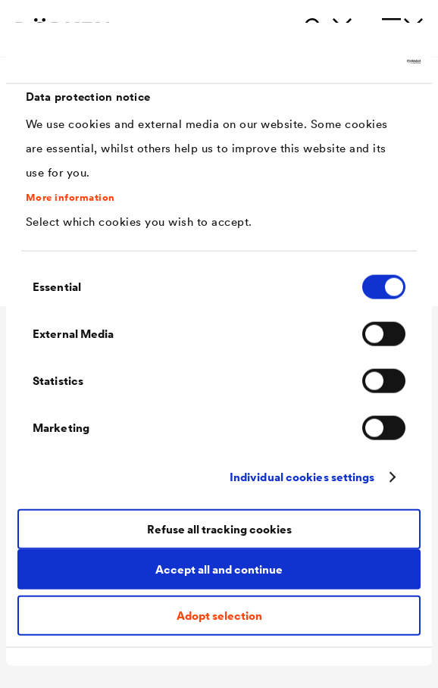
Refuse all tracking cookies (219, 529)
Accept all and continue (219, 569)
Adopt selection (219, 615)
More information (70, 198)
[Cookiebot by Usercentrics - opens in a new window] (354, 62)
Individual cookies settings (302, 477)
